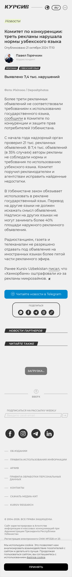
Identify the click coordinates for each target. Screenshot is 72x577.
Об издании (18, 451)
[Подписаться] (65, 415)
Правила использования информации (38, 459)
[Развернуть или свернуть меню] (65, 7)
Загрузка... (36, 371)
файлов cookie (36, 557)
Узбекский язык (29, 68)
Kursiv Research (21, 505)
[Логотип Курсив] (16, 7)
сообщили (13, 118)
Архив (14, 468)
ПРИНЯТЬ (36, 567)
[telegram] (36, 433)
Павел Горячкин (29, 55)
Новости (12, 21)
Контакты (17, 488)
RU (56, 7)
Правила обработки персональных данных (35, 478)
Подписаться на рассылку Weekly (31, 410)
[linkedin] (49, 433)
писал (54, 269)
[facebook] (10, 433)
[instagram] (23, 433)
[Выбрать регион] (47, 7)
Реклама (11, 68)
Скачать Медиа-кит (24, 496)
